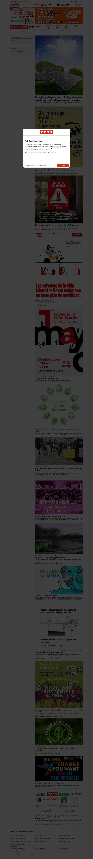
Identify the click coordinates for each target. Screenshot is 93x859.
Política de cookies (51, 153)
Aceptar (63, 165)
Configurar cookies (41, 165)
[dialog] (46, 148)
